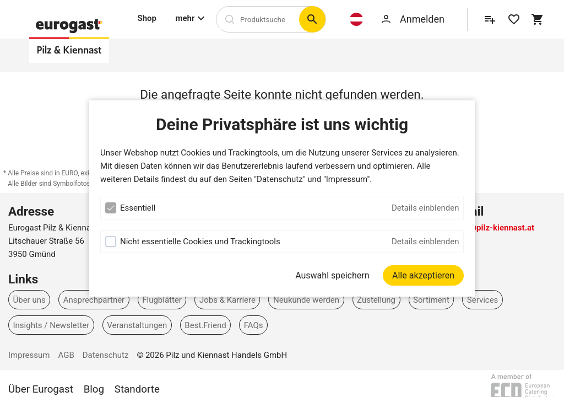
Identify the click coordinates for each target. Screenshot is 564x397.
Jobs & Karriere (227, 299)
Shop (147, 18)
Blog (94, 389)
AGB (66, 355)
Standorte (137, 389)
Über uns (29, 299)
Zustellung (376, 299)
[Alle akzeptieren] (423, 275)
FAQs (253, 325)
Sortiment (431, 299)
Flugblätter (162, 299)
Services (482, 299)
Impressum (29, 355)
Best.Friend (205, 325)
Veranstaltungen (137, 325)
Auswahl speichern (332, 275)
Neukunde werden (306, 299)
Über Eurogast (40, 389)
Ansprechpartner (94, 299)
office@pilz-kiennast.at (491, 228)
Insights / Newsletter (51, 325)
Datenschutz (106, 355)
